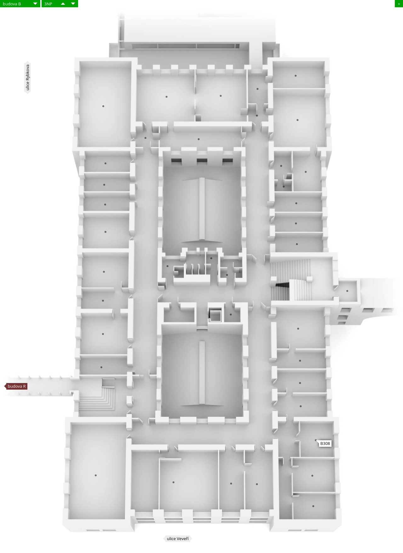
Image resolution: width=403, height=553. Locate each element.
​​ (63, 4)
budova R (17, 386)
